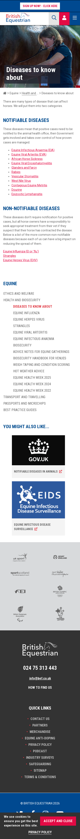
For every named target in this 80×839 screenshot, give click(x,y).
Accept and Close (58, 821)
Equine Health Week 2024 (32, 384)
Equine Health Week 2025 (32, 377)
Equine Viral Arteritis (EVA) (28, 154)
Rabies (15, 172)
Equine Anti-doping (40, 738)
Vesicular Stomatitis (24, 176)
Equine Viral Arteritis (30, 332)
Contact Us (40, 719)
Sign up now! (32, 6)
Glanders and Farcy (24, 167)
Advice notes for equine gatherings (41, 352)
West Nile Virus (21, 180)
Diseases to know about (32, 306)
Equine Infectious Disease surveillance (32, 527)
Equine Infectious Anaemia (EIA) (33, 150)
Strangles (9, 255)
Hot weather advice (28, 371)
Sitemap (40, 771)
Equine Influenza (26, 313)
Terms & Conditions (40, 777)
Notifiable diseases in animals (36, 471)
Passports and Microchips (24, 403)
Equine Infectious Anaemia (33, 339)
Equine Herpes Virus (28, 319)
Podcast (40, 751)
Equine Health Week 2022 (32, 390)
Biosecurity (22, 345)
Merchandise (40, 732)
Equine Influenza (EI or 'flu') (21, 251)
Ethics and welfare (18, 293)
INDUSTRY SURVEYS (40, 758)
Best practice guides (20, 410)
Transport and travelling (24, 397)
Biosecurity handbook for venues (39, 358)
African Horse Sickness (27, 159)
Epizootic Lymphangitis (26, 194)
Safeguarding (40, 764)
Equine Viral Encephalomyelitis (31, 163)
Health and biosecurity (30, 93)
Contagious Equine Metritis (29, 185)
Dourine (16, 189)
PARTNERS (40, 725)
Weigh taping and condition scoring (41, 364)
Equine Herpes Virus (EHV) (20, 260)
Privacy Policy (40, 745)
